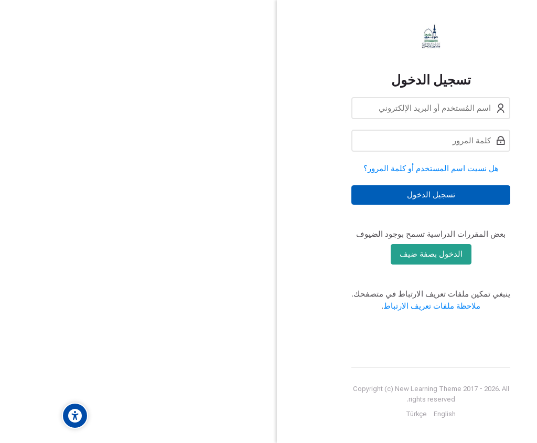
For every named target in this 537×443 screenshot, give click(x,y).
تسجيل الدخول (383, 194)
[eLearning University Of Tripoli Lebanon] (383, 36)
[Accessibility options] (27, 416)
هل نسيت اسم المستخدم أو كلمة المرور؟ (383, 168)
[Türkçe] (368, 414)
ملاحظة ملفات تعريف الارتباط (384, 306)
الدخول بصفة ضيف (383, 254)
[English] (397, 414)
